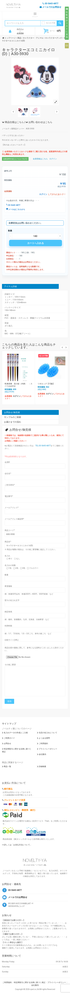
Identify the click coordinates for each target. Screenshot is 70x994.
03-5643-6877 (13, 205)
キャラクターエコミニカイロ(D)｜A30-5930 (28, 51)
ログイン (20, 29)
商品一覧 (7, 766)
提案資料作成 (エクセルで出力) (15, 159)
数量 (6, 575)
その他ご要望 (10, 665)
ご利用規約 (43, 743)
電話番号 (9, 496)
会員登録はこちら (40, 159)
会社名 (8, 473)
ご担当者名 (10, 485)
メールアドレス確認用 (14, 519)
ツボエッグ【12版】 (46, 384)
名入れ (7, 556)
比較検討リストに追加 (67, 23)
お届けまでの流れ (12, 422)
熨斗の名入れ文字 (12, 600)
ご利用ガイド (9, 738)
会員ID (7, 462)
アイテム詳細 (10, 286)
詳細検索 (42, 766)
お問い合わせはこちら (39, 122)
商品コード (10, 530)
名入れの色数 (10, 565)
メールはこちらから (15, 209)
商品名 (8, 542)
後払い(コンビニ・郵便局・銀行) (19, 810)
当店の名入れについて (48, 733)
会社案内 (42, 754)
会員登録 (20, 33)
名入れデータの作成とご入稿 (16, 733)
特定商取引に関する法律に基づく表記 (29, 982)
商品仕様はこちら (13, 122)
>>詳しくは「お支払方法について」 (17, 845)
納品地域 (8, 612)
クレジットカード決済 (14, 800)
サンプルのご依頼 (12, 417)
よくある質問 (44, 738)
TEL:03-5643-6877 (43, 446)
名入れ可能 (50, 23)
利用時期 (8, 626)
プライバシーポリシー (48, 749)
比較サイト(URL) (11, 640)
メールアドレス (11, 508)
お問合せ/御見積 (12, 412)
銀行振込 (8, 789)
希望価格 (8, 586)
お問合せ (7, 743)
